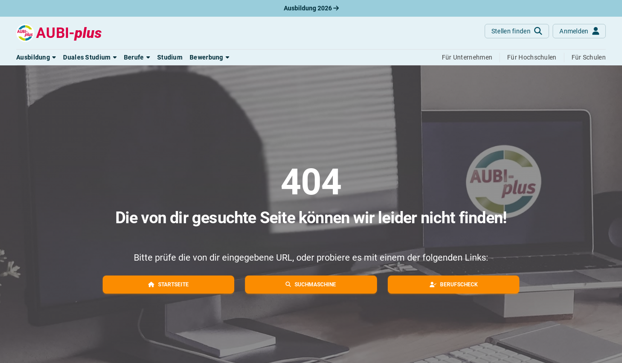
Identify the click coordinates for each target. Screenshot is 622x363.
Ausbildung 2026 (311, 8)
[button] (36, 57)
